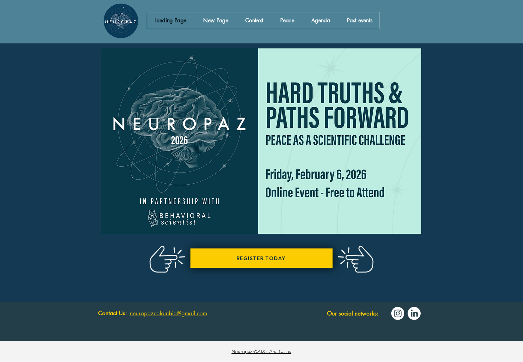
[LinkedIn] (414, 313)
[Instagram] (397, 313)
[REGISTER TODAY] (261, 258)
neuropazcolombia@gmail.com (168, 313)
